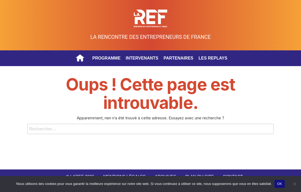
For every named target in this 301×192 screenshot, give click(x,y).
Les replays (212, 58)
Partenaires (179, 58)
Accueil (80, 58)
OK (279, 184)
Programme (106, 58)
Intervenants (142, 58)
